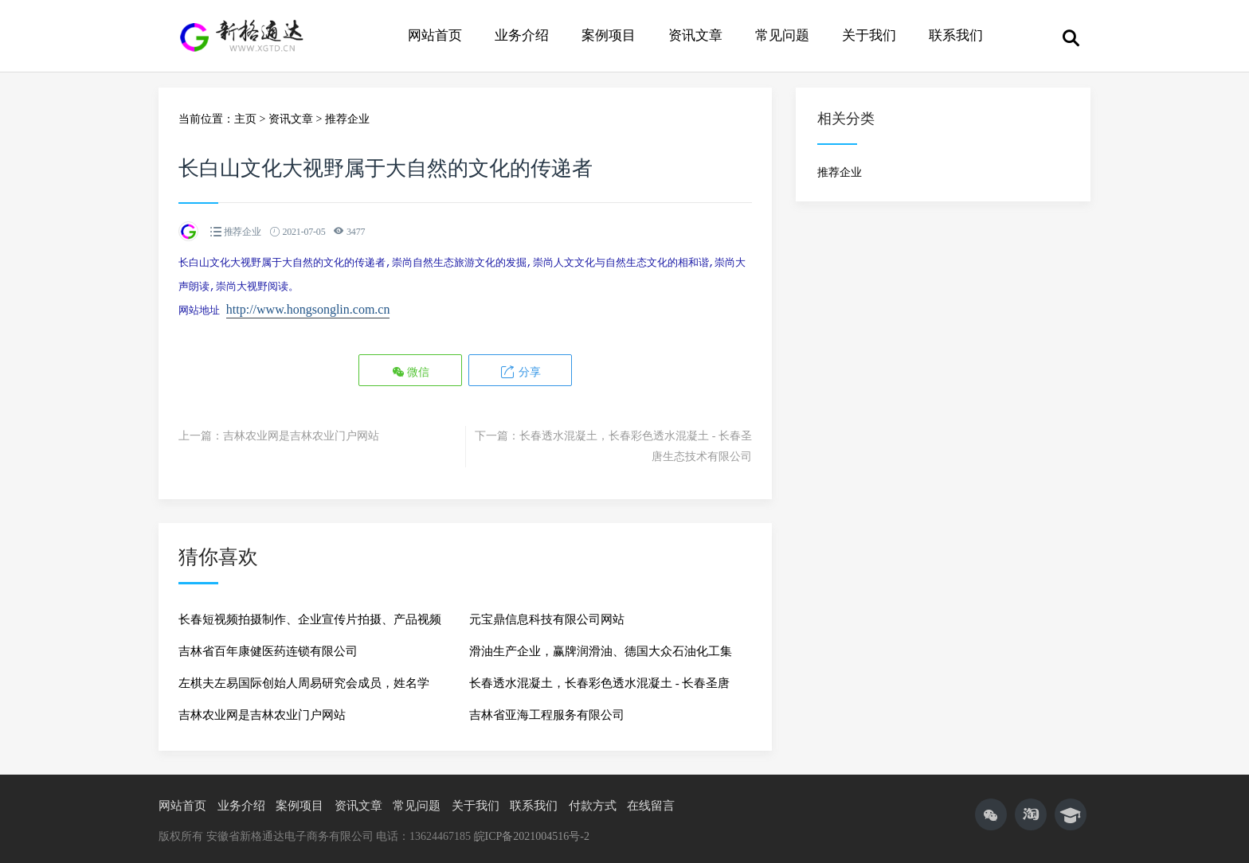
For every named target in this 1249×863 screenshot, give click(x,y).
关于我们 (869, 35)
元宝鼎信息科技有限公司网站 (546, 614)
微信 (411, 366)
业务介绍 (522, 35)
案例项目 (608, 35)
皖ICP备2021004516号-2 (531, 832)
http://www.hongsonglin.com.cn (308, 306)
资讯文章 (695, 35)
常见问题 (782, 35)
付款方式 (593, 801)
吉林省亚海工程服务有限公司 (546, 710)
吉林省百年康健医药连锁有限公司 (268, 646)
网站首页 (435, 35)
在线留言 (651, 801)
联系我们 (956, 35)
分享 (520, 366)
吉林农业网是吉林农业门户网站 (301, 431)
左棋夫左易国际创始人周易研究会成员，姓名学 (303, 678)
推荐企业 (347, 119)
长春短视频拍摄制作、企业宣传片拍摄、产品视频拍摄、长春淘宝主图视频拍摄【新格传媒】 (309, 619)
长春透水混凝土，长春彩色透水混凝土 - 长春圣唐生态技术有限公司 (599, 683)
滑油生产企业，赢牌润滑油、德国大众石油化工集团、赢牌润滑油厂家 (600, 651)
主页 (245, 119)
